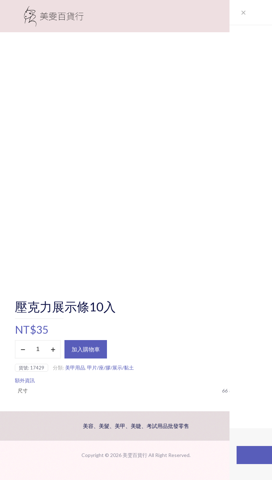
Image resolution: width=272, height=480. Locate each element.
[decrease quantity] (23, 349)
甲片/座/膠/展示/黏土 (110, 368)
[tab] (136, 380)
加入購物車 (86, 349)
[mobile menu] (246, 16)
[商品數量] (38, 349)
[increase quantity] (53, 349)
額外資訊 (25, 380)
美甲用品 (75, 368)
